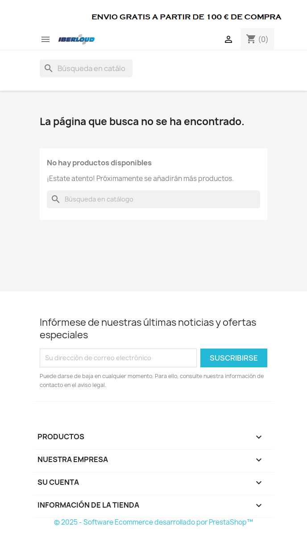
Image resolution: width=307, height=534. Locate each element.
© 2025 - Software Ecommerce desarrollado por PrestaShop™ (153, 522)
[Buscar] (86, 68)
